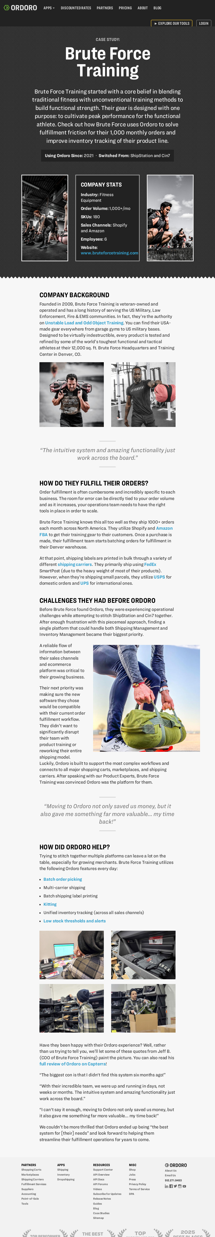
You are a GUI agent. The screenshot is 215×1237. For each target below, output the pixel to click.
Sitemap (98, 1217)
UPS (84, 583)
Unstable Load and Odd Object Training (84, 322)
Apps (47, 8)
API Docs (98, 1179)
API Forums (100, 1184)
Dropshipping (66, 1179)
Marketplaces (30, 1174)
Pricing (125, 8)
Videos (97, 1189)
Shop (132, 1169)
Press (132, 1179)
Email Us (170, 1175)
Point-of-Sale (30, 1198)
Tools (24, 1203)
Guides (97, 1203)
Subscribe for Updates (107, 1193)
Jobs (132, 1174)
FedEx (150, 564)
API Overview (101, 1174)
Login (203, 23)
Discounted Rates (76, 8)
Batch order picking (62, 879)
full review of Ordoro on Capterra (72, 1063)
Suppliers (27, 1189)
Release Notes (102, 1198)
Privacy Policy (137, 1184)
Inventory (63, 1174)
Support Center (103, 1169)
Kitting (50, 904)
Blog (157, 8)
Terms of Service (139, 1189)
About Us (171, 1170)
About (143, 8)
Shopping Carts (31, 1169)
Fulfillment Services (33, 1184)
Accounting (28, 1193)
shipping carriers (75, 564)
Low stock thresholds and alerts (74, 921)
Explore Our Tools (172, 23)
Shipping (62, 1169)
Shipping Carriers (32, 1179)
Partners (105, 8)
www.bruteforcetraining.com (110, 253)
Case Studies (101, 1213)
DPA (131, 1193)
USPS (159, 576)
